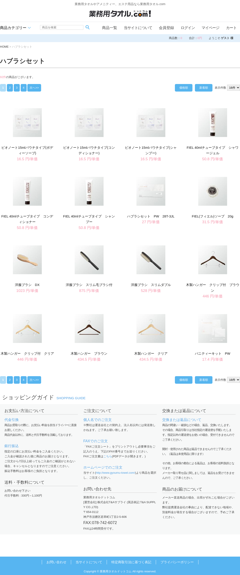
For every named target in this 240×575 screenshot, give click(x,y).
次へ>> (34, 87)
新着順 (203, 87)
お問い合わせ (56, 562)
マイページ (210, 28)
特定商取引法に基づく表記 (131, 562)
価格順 (183, 87)
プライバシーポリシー (177, 562)
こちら (107, 456)
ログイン (188, 28)
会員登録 (166, 28)
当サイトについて (138, 28)
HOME (4, 46)
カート (231, 28)
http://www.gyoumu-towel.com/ (115, 472)
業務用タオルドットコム (116, 571)
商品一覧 (109, 28)
